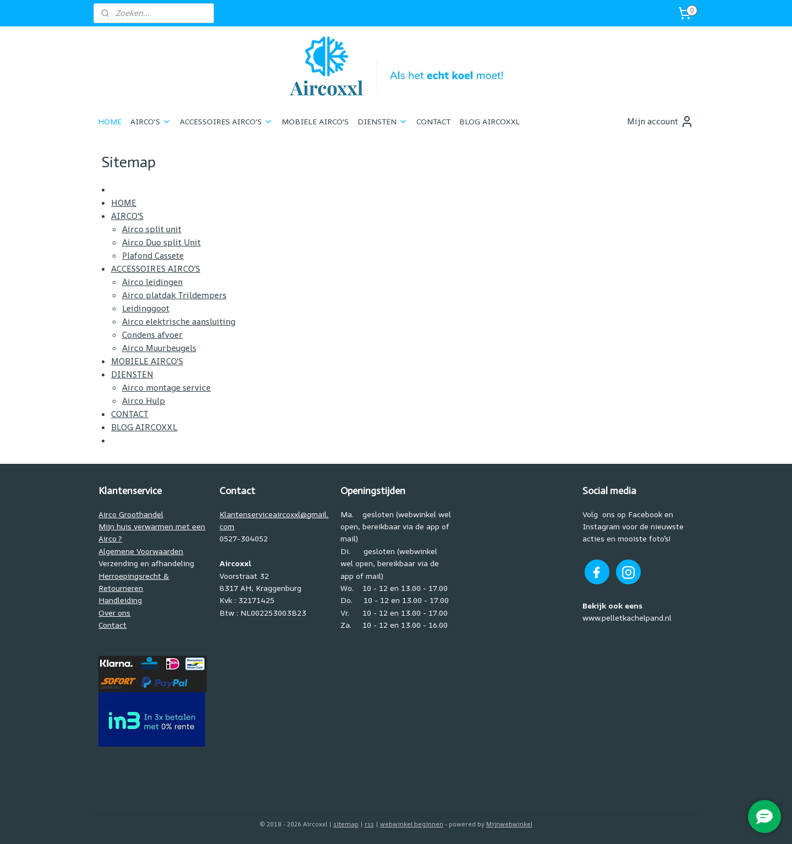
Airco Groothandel (130, 514)
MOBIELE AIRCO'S (315, 121)
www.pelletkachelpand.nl (627, 617)
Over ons (114, 612)
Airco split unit (151, 229)
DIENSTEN (383, 121)
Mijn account (660, 121)
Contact (112, 625)
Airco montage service (166, 387)
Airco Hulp (143, 401)
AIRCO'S (150, 121)
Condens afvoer (152, 335)
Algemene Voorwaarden (140, 551)
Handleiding (120, 600)
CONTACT (433, 121)
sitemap (346, 824)
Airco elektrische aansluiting (178, 321)
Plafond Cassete (152, 255)
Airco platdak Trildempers (174, 295)
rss (369, 824)
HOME (110, 121)
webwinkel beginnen (411, 824)
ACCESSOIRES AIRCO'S (226, 121)
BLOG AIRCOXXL (489, 121)
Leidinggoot (145, 308)
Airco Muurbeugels (159, 348)
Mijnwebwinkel (509, 824)
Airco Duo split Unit (161, 242)
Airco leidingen (152, 282)
